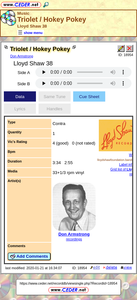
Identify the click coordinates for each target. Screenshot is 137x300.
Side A (24, 72)
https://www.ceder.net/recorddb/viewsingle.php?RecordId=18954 (68, 283)
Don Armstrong (21, 56)
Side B (23, 83)
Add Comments (29, 256)
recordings (74, 239)
